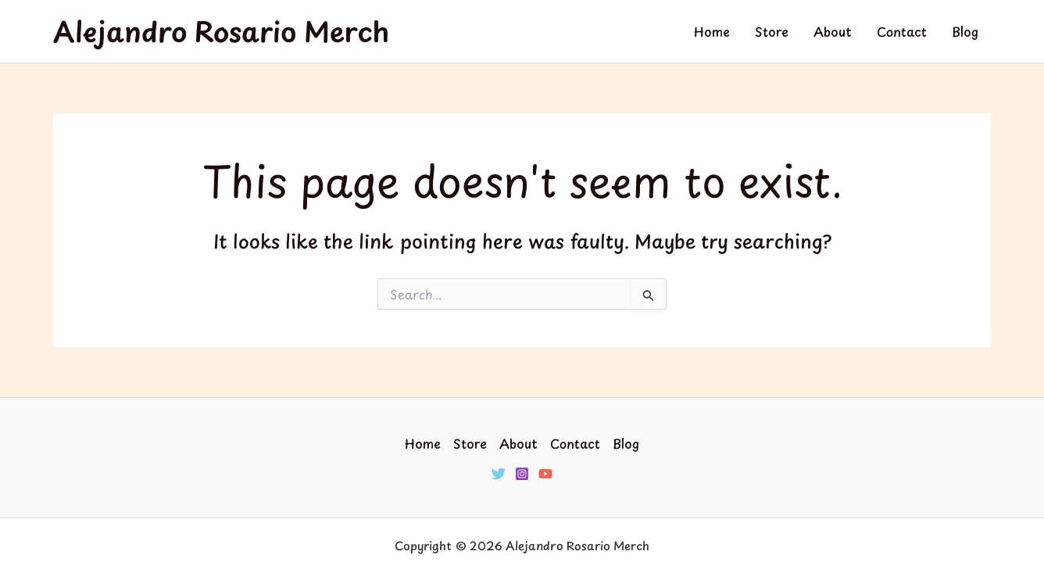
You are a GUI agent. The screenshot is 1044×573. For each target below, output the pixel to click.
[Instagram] (522, 474)
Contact (902, 31)
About (832, 31)
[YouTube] (545, 474)
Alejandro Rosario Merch (221, 31)
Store (771, 31)
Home (712, 31)
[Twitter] (499, 474)
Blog (965, 31)
